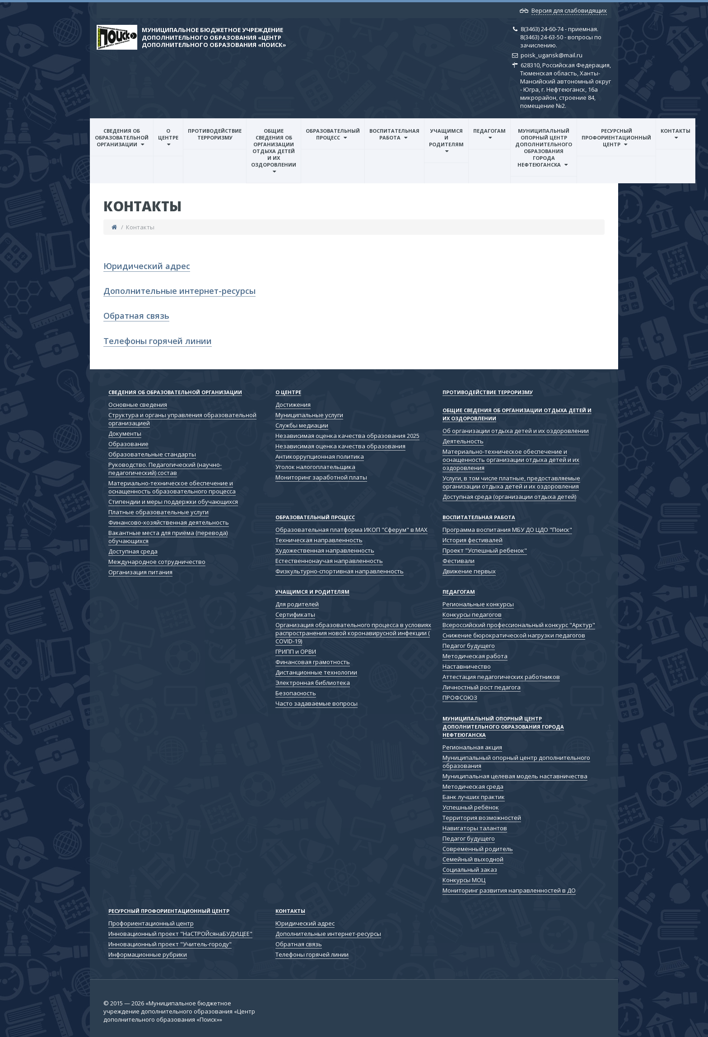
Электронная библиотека (312, 683)
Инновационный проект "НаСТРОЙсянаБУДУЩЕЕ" (180, 934)
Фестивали (458, 561)
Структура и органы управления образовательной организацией (182, 419)
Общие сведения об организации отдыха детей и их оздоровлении (273, 147)
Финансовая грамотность (312, 662)
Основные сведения (137, 404)
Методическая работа (475, 656)
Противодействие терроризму (215, 134)
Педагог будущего (468, 646)
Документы (124, 433)
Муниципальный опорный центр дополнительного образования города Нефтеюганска (543, 147)
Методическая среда (472, 786)
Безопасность (295, 693)
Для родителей (297, 604)
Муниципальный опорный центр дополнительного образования (516, 761)
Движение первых (469, 571)
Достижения (293, 404)
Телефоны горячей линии (157, 340)
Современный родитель (477, 849)
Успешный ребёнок (470, 807)
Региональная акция (472, 747)
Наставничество (466, 666)
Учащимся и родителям (446, 137)
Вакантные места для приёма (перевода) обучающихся (168, 537)
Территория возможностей (481, 818)
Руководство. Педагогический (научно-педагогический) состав (165, 468)
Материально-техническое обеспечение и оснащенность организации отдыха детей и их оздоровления (510, 459)
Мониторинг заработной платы (321, 477)
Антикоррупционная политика (319, 456)
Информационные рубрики (147, 954)
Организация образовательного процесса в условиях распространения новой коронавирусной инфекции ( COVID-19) (353, 633)
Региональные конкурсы (478, 604)
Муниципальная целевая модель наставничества (514, 776)
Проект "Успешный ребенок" (484, 550)
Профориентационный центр (151, 923)
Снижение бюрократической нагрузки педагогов (513, 635)
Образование (128, 444)
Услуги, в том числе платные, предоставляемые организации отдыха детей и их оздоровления (511, 482)
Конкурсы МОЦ (463, 880)
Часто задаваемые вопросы (316, 703)
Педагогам (489, 130)
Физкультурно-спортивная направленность (339, 571)
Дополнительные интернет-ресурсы (179, 290)
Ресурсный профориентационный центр (616, 137)
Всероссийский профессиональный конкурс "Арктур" (518, 625)
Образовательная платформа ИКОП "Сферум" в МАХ (351, 529)
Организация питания (140, 572)
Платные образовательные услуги (158, 512)
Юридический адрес (146, 265)
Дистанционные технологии (316, 672)
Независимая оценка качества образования (340, 446)
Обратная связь (136, 315)
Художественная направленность (324, 550)
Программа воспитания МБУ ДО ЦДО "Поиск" (507, 529)
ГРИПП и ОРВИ (295, 651)
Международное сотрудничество (156, 562)
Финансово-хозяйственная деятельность (168, 522)
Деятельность (463, 441)
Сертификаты (295, 614)
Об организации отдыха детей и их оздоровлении (515, 431)
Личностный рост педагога (481, 687)
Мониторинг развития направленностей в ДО (509, 890)
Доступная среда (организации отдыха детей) (509, 497)
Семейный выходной (472, 859)
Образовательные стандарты (152, 454)
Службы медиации (301, 425)
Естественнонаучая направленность (329, 561)
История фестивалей (472, 540)
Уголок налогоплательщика (315, 467)
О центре (168, 134)
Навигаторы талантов (474, 828)
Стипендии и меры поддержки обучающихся (173, 502)
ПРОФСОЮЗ (459, 697)
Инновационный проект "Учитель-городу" (170, 944)
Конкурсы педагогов (472, 614)
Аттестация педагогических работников (501, 677)
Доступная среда (133, 551)
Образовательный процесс (333, 134)
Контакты (675, 130)
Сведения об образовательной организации (122, 137)
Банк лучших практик (473, 797)
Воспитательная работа (394, 134)
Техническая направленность (319, 540)
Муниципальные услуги (309, 415)
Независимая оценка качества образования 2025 (347, 436)
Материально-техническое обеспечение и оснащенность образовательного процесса (172, 487)
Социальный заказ (469, 869)
